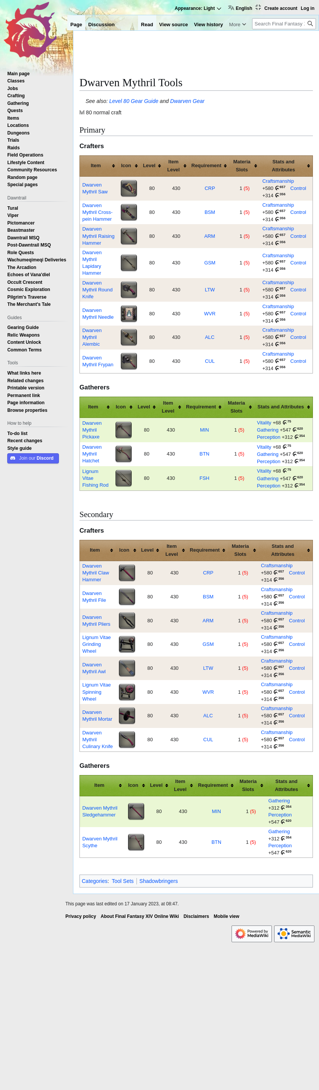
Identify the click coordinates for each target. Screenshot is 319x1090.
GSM (209, 263)
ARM (209, 236)
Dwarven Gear (187, 101)
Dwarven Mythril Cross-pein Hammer (97, 212)
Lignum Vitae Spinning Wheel (96, 691)
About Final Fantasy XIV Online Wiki (140, 916)
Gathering (268, 430)
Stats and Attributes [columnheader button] (283, 165)
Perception (269, 437)
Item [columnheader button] (96, 165)
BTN (204, 454)
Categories (95, 881)
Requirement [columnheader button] (206, 165)
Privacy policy (80, 916)
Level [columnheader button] (149, 165)
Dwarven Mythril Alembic (92, 337)
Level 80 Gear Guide (133, 101)
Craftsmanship (278, 181)
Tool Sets (123, 881)
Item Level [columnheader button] (173, 165)
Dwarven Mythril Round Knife (97, 289)
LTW (210, 290)
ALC (209, 337)
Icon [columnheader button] (126, 165)
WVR (210, 313)
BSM (210, 212)
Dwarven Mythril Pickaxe (92, 430)
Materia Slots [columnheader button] (241, 165)
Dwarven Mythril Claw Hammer (95, 572)
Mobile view (226, 916)
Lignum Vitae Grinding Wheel (96, 644)
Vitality (264, 423)
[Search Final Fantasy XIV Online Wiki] (284, 23)
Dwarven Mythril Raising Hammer (98, 235)
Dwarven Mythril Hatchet (92, 454)
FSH (204, 478)
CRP (210, 188)
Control (298, 188)
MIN (204, 430)
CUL (210, 361)
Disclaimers (196, 916)
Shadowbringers (159, 881)
